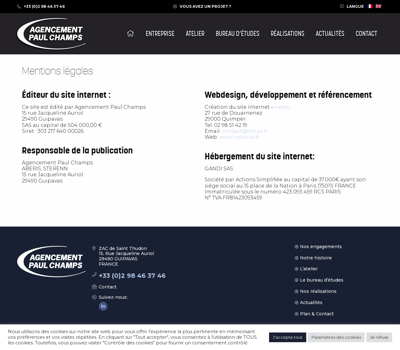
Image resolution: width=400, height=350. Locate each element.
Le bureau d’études (321, 280)
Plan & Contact (317, 314)
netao (282, 107)
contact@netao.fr (245, 131)
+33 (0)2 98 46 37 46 (44, 6)
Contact (108, 287)
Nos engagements (321, 246)
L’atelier (309, 269)
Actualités (311, 302)
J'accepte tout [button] (287, 337)
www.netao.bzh (239, 137)
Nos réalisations (318, 291)
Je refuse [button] (379, 337)
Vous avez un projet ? (205, 6)
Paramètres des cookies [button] (336, 337)
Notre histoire (316, 258)
